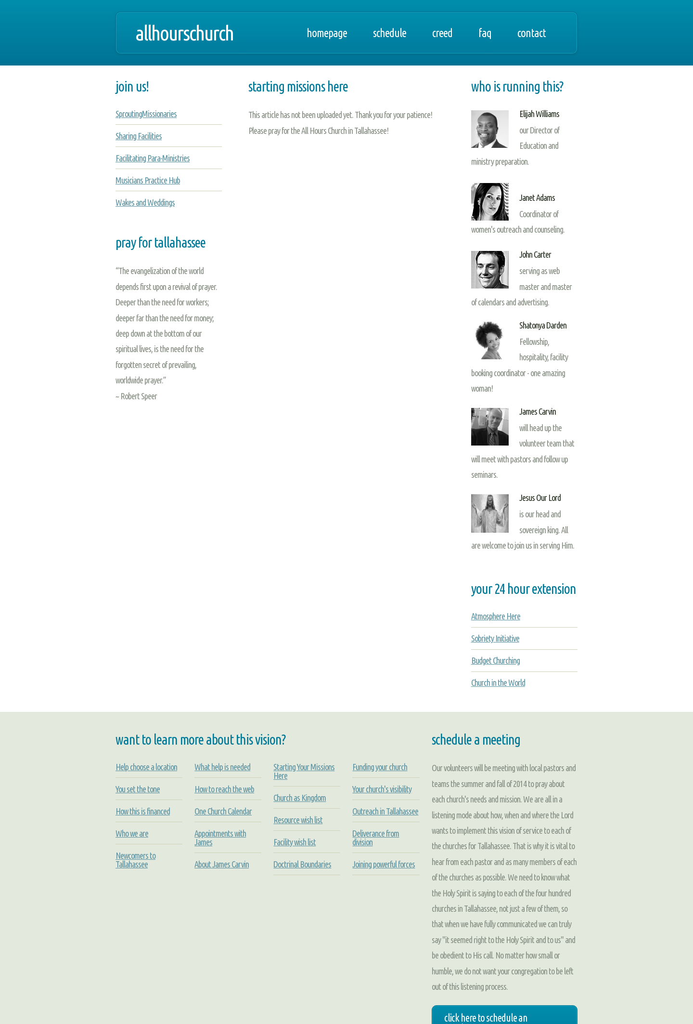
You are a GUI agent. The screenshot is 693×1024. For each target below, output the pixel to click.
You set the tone (138, 789)
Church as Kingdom (299, 797)
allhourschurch (184, 32)
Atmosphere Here (495, 616)
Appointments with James (220, 837)
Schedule (389, 32)
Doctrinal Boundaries (302, 864)
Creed (442, 32)
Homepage (327, 32)
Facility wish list (294, 842)
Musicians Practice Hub (148, 180)
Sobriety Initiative (495, 638)
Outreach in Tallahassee (385, 811)
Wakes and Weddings (145, 202)
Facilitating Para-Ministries (153, 158)
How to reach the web (224, 789)
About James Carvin (221, 864)
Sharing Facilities (139, 136)
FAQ (484, 32)
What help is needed (222, 767)
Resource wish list (297, 820)
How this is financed (143, 811)
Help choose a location (146, 767)
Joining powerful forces (383, 864)
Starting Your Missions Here (303, 771)
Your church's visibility (381, 789)
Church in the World (498, 682)
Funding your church (379, 767)
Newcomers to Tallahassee (135, 860)
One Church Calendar (223, 811)
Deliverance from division (375, 837)
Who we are (132, 833)
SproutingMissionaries (146, 113)
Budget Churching (495, 660)
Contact (531, 32)
